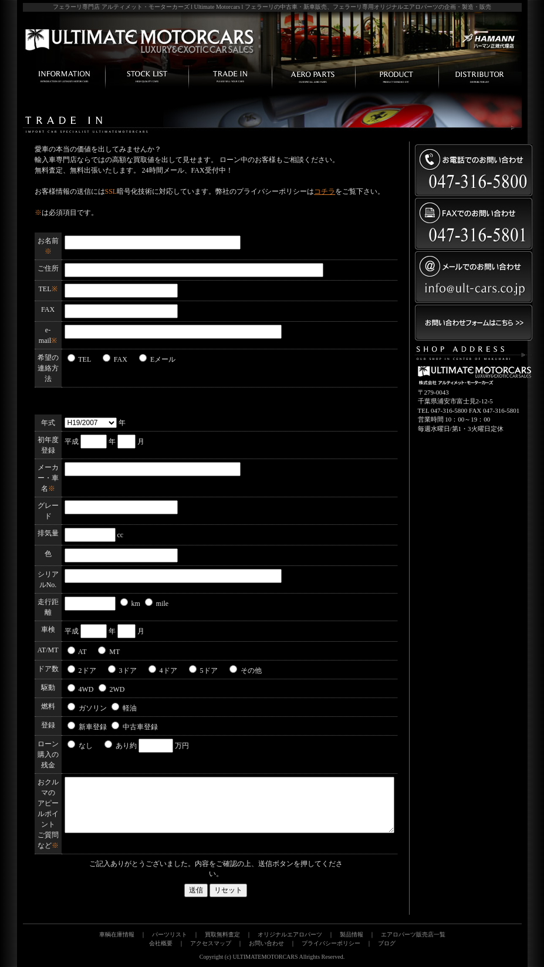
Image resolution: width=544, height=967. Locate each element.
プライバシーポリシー (331, 943)
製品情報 (351, 934)
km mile (144, 603)
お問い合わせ (266, 943)
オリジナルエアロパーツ (290, 934)
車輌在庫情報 (116, 934)
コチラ (324, 191)
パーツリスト (169, 934)
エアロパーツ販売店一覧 (413, 934)
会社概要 (161, 943)
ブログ (387, 943)
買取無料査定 (222, 934)
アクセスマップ (210, 943)
